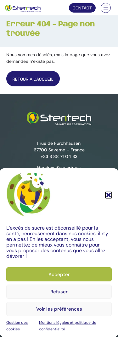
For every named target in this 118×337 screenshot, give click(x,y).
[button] (108, 195)
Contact (82, 8)
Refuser (59, 292)
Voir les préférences (59, 309)
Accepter (59, 274)
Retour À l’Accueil (33, 79)
